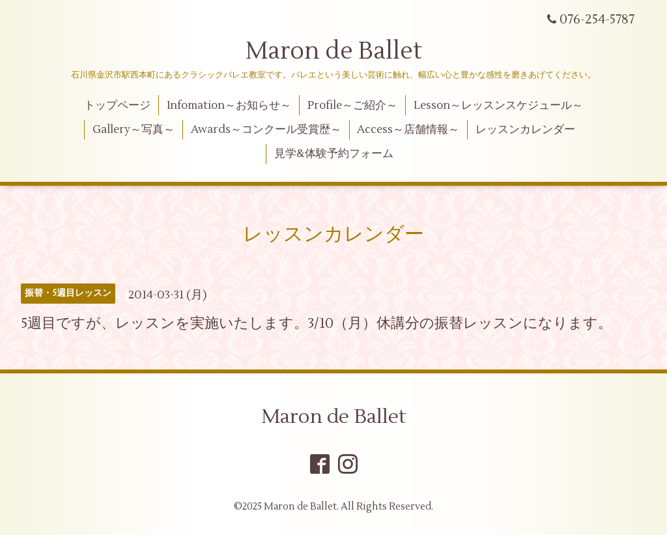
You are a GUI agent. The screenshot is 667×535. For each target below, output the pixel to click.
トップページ (117, 105)
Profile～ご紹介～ (352, 105)
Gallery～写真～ (133, 130)
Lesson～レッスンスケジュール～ (498, 105)
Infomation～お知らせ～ (229, 105)
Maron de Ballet (334, 51)
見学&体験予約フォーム (333, 154)
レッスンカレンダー (525, 130)
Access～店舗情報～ (408, 130)
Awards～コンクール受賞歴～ (266, 130)
